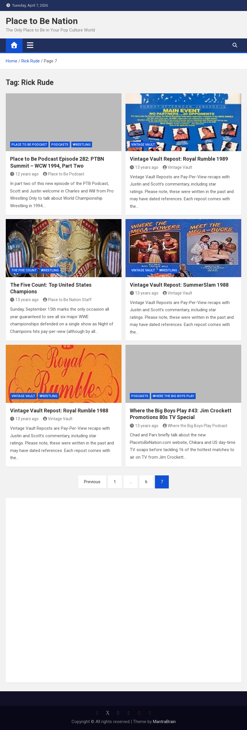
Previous (92, 481)
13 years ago (144, 167)
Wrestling (82, 145)
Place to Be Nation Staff (67, 299)
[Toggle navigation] (30, 45)
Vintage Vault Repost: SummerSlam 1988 (179, 285)
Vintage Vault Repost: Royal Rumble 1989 (179, 159)
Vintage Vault (143, 145)
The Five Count (24, 270)
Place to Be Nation (42, 21)
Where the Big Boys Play (173, 396)
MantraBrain (164, 721)
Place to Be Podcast (29, 145)
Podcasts (59, 145)
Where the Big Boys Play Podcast (195, 425)
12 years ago (24, 174)
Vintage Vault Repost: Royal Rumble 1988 (59, 410)
